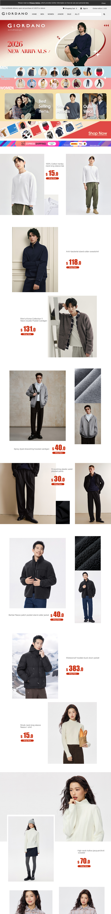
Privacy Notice (34, 3)
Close (104, 3)
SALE (69, 14)
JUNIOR (60, 14)
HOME (34, 14)
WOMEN (51, 14)
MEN (42, 14)
